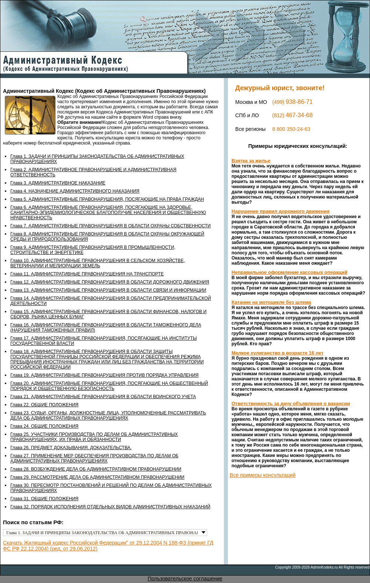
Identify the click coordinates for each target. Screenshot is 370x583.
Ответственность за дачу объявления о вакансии (291, 403)
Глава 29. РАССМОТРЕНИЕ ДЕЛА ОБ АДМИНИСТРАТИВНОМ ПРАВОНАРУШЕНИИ (97, 477)
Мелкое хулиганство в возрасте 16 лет (277, 353)
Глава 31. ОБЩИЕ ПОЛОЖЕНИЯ (44, 498)
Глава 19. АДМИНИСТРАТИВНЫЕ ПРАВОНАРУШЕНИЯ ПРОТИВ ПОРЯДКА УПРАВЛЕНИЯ (104, 375)
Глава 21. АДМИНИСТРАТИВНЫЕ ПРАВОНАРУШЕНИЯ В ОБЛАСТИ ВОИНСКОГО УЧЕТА (103, 396)
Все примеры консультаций (263, 475)
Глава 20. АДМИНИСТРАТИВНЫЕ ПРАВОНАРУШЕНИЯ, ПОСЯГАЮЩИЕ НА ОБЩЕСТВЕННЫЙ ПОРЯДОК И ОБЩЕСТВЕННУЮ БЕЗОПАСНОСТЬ (109, 386)
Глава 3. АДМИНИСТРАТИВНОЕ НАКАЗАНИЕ (57, 183)
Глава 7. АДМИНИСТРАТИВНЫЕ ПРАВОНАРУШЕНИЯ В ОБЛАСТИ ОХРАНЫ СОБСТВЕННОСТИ (110, 225)
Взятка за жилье (251, 160)
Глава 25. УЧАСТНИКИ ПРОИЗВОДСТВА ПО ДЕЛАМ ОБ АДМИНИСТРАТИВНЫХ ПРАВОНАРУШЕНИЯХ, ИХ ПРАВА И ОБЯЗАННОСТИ (94, 437)
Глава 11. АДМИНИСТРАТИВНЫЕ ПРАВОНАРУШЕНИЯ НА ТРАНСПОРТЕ (87, 274)
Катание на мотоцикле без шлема (271, 302)
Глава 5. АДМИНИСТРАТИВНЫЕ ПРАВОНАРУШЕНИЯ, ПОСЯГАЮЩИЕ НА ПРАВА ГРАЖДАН (107, 199)
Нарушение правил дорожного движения (281, 211)
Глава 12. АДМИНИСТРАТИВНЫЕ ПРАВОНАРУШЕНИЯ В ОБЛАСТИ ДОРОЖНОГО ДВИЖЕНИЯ (109, 282)
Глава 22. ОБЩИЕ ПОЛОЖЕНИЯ (44, 404)
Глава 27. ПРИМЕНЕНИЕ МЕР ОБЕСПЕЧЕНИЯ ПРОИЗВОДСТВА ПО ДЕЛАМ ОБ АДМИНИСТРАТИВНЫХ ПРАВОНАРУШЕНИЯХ (94, 458)
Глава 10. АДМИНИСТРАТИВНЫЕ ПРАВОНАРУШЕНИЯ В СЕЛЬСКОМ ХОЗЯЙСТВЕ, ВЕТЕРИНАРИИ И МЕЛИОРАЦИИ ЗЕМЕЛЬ (97, 263)
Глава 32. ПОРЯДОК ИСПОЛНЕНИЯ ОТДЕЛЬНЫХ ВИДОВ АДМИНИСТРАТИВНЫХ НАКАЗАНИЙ (110, 506)
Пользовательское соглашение (185, 579)
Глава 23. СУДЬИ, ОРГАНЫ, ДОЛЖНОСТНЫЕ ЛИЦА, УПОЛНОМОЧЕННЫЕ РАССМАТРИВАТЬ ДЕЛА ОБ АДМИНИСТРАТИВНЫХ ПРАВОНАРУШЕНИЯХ (108, 415)
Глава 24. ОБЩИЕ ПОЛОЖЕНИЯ (44, 426)
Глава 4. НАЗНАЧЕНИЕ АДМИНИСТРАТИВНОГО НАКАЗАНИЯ (74, 191)
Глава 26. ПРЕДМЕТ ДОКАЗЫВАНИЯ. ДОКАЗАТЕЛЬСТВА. (71, 447)
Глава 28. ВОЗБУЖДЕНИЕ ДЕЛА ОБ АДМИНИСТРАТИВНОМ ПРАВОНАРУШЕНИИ (95, 469)
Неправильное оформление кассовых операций (289, 272)
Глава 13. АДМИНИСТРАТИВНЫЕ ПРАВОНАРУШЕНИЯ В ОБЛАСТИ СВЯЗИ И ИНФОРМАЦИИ (108, 290)
